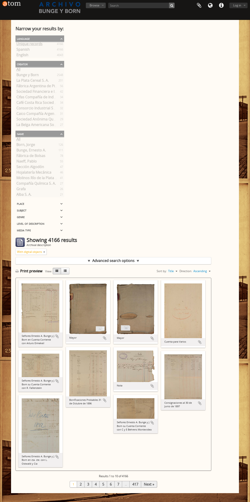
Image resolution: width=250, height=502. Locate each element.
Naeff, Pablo (26, 162)
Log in (237, 5)
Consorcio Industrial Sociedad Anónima (49, 109)
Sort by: (162, 271)
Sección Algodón (30, 167)
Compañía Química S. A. (36, 184)
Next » (149, 484)
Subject (21, 210)
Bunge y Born (27, 75)
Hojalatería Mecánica (33, 173)
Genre (21, 216)
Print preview (28, 271)
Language (210, 5)
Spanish (23, 50)
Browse (94, 5)
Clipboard (199, 5)
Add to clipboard (57, 336)
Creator (22, 64)
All (18, 70)
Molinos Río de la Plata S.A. (38, 178)
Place (20, 203)
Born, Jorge (25, 145)
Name (20, 133)
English (22, 55)
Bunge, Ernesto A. (31, 151)
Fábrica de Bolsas (30, 156)
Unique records (29, 44)
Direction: (185, 271)
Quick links (221, 5)
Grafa (21, 189)
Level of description (30, 223)
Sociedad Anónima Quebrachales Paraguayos (54, 120)
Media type (24, 230)
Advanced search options (113, 260)
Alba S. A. (23, 195)
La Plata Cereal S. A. (32, 81)
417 (135, 484)
